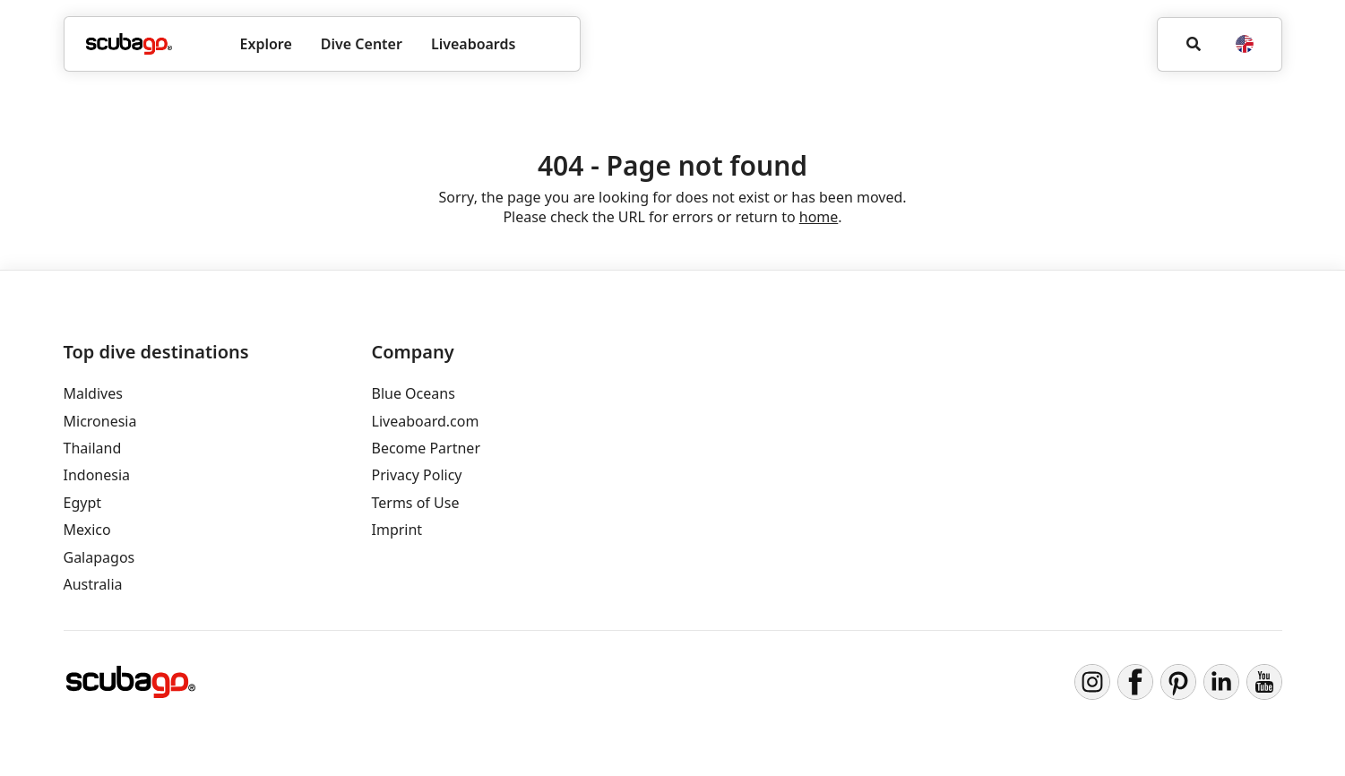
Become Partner (426, 448)
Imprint (397, 529)
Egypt (83, 503)
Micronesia (100, 421)
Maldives (93, 393)
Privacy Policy (417, 475)
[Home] (129, 44)
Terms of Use (416, 503)
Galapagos (99, 557)
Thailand (93, 448)
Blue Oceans (413, 393)
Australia (93, 584)
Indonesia (97, 475)
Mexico (87, 529)
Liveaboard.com (425, 421)
